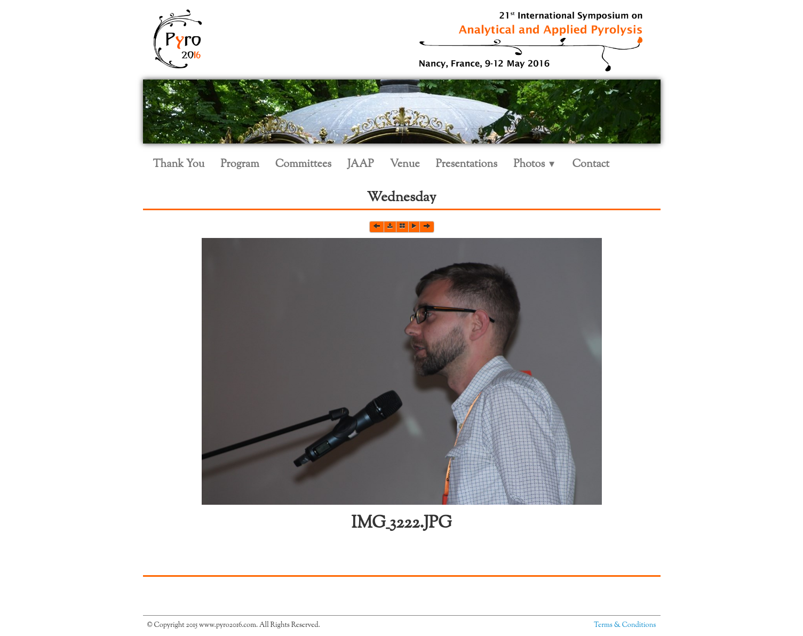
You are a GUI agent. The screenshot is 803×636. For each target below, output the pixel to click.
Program (239, 164)
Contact (591, 164)
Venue (405, 164)
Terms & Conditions (625, 625)
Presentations (467, 164)
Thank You (179, 164)
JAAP (360, 164)
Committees (303, 164)
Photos (534, 164)
